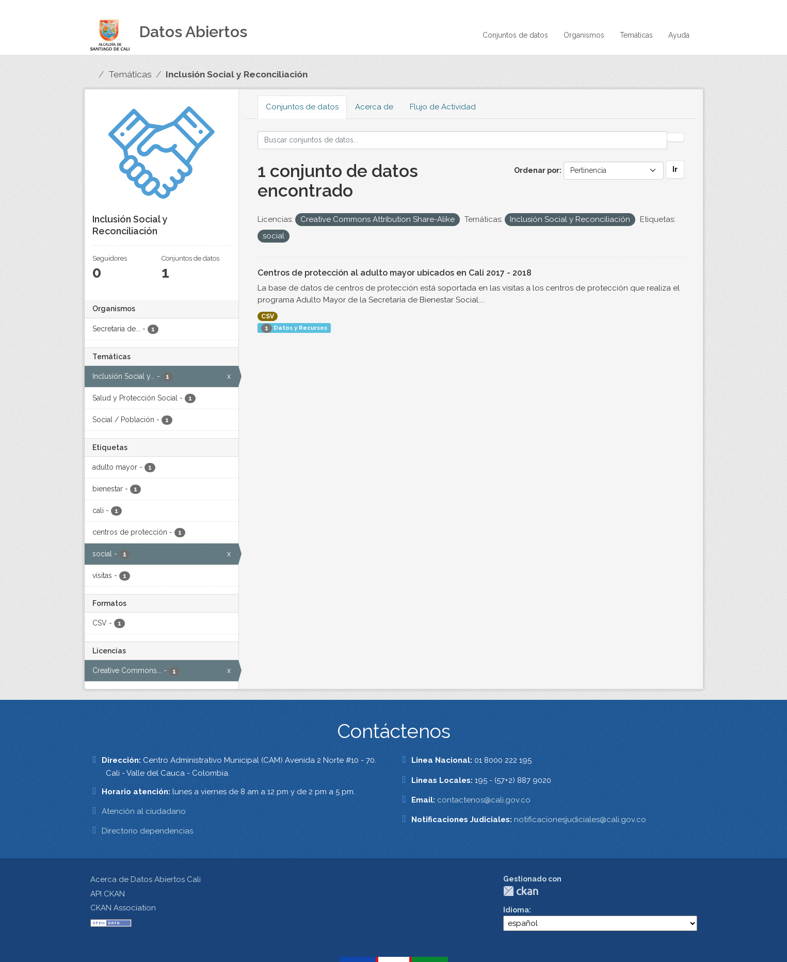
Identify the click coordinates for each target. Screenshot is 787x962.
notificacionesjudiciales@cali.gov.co (580, 819)
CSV (267, 316)
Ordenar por (536, 170)
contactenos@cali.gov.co (484, 800)
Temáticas (636, 35)
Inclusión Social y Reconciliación (237, 74)
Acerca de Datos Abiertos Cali (145, 879)
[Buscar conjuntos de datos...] (462, 140)
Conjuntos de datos (515, 35)
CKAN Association (123, 907)
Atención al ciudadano (144, 811)
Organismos (584, 35)
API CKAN (107, 894)
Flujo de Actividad (443, 106)
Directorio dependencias (147, 831)
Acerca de (374, 106)
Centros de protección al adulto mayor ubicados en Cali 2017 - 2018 (395, 273)
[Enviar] (675, 137)
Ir (675, 169)
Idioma (516, 910)
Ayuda (678, 35)
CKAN (520, 891)
